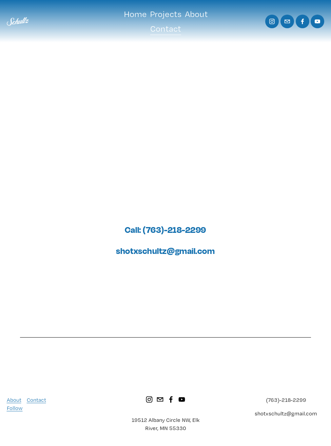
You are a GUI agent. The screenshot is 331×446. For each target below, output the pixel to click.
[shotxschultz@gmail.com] (287, 21)
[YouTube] (317, 21)
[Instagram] (272, 21)
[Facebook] (302, 21)
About (196, 14)
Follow (15, 408)
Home (135, 14)
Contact (165, 28)
